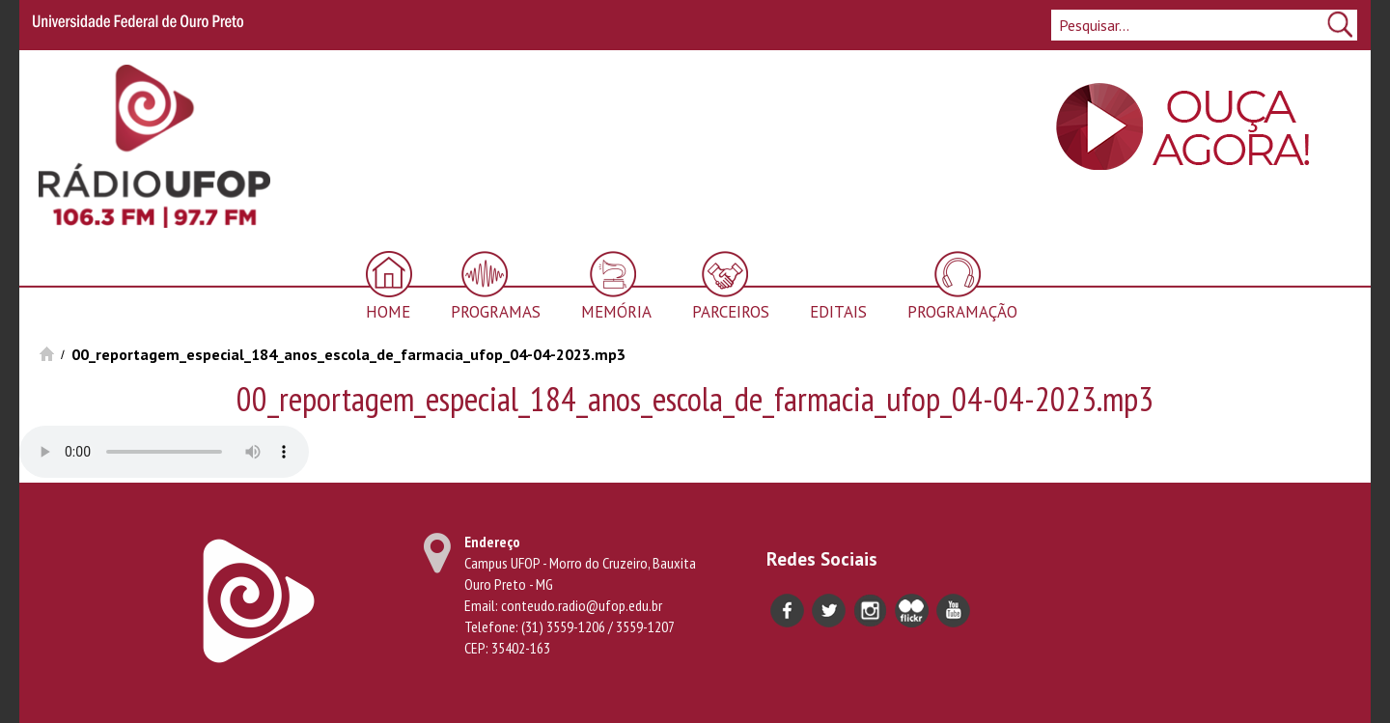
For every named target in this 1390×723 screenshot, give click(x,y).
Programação (962, 311)
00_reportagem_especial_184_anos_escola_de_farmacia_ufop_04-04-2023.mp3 (348, 354)
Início (47, 354)
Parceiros (730, 311)
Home (388, 311)
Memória (616, 311)
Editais (838, 311)
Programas (496, 311)
